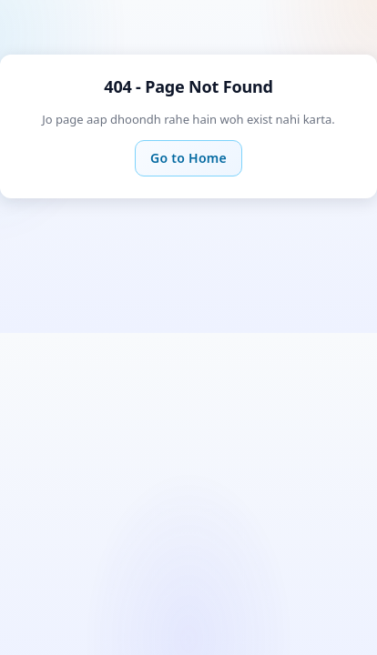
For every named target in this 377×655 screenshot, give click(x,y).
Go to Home (188, 157)
